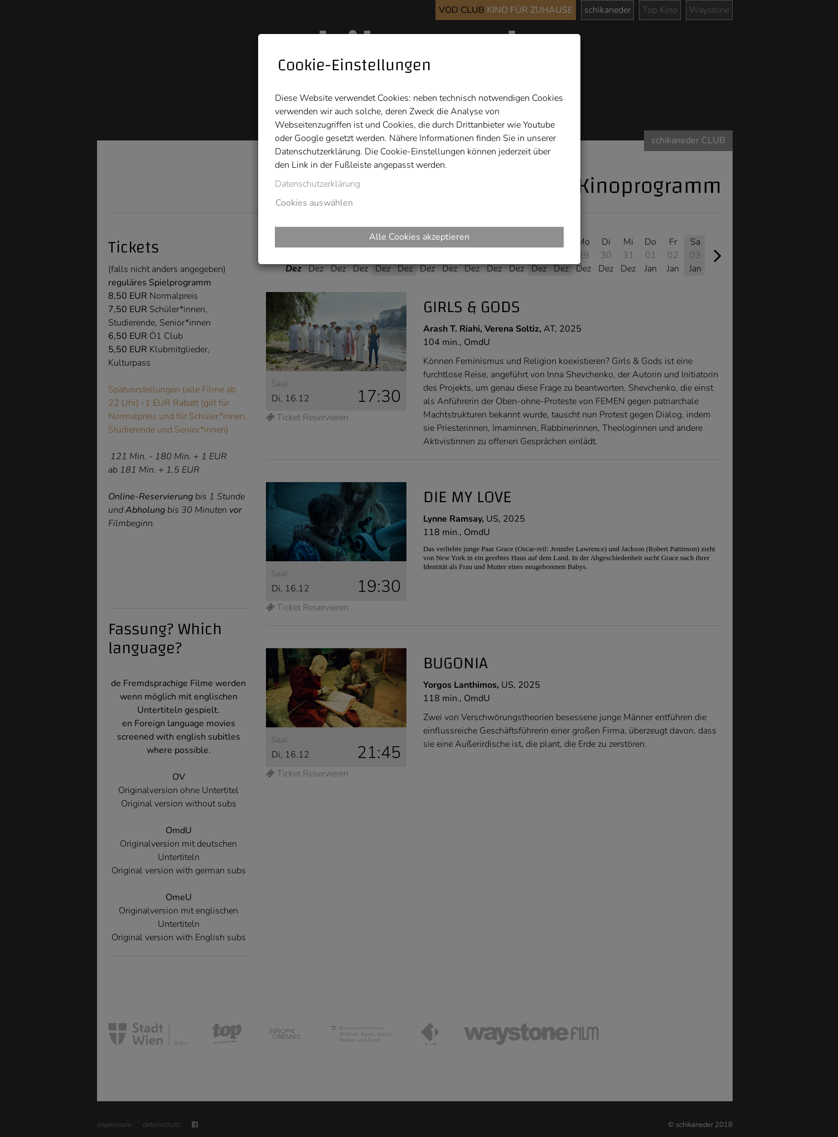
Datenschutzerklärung (317, 184)
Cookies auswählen (314, 203)
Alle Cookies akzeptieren (419, 237)
